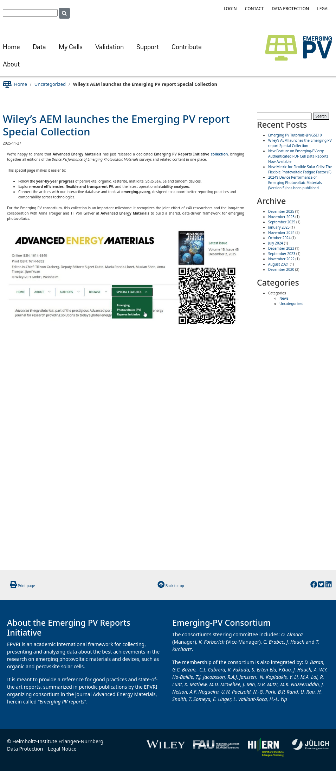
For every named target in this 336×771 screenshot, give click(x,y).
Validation (109, 47)
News (284, 298)
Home (11, 47)
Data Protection (290, 9)
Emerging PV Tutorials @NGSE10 (295, 135)
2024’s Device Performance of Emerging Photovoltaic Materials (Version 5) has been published (295, 182)
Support (147, 47)
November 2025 (281, 216)
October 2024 (279, 237)
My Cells (71, 47)
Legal (323, 9)
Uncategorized (50, 84)
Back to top (175, 585)
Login (230, 9)
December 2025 (281, 211)
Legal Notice (62, 748)
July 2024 (275, 243)
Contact (254, 9)
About (11, 65)
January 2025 (279, 227)
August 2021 (278, 264)
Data (39, 47)
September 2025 (281, 221)
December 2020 (281, 269)
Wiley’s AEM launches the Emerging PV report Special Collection (116, 125)
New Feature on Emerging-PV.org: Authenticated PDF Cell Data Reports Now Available (298, 156)
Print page (26, 585)
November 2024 (281, 232)
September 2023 (281, 253)
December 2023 (281, 248)
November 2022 (281, 258)
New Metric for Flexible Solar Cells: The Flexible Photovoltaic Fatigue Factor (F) (300, 169)
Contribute (187, 47)
